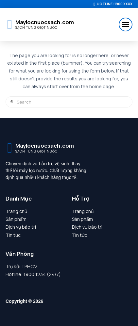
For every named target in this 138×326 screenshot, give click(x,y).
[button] (125, 24)
